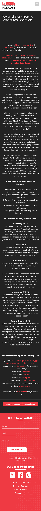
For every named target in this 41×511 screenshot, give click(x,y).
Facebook (26, 371)
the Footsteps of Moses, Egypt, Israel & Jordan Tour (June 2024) (22, 361)
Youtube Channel (27, 380)
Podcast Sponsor (20, 486)
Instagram (25, 377)
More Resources (20, 489)
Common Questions (20, 482)
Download (8, 47)
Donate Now (24, 386)
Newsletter (22, 366)
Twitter (26, 374)
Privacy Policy (20, 493)
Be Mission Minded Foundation (25, 459)
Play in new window (24, 45)
